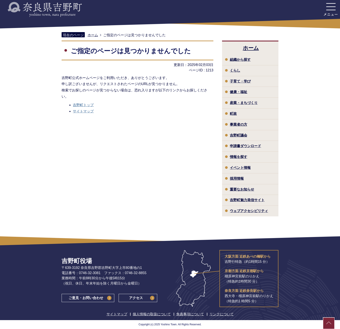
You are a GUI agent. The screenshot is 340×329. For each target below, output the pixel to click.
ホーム (93, 35)
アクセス (136, 298)
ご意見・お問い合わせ (86, 298)
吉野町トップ (83, 105)
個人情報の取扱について (152, 314)
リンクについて (221, 314)
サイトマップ (83, 111)
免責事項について (190, 314)
